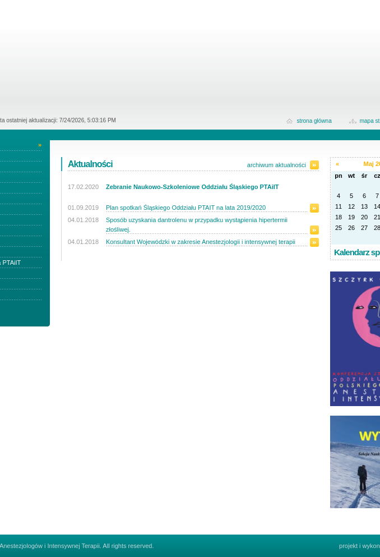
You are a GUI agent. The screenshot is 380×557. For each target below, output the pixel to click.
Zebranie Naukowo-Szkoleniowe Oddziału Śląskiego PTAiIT (192, 186)
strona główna (313, 121)
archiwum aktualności (276, 165)
